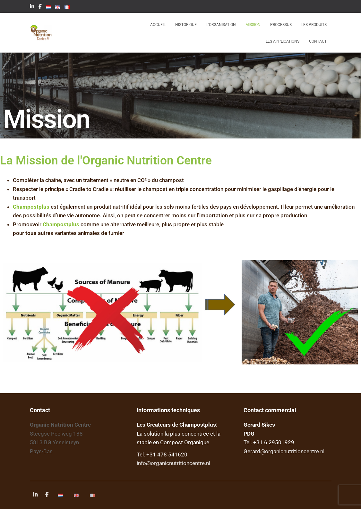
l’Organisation (221, 24)
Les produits (314, 24)
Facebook (40, 7)
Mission (253, 24)
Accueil (158, 24)
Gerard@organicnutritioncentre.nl (284, 451)
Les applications (282, 41)
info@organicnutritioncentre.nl (173, 463)
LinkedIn (32, 7)
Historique (186, 24)
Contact (318, 41)
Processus (281, 24)
